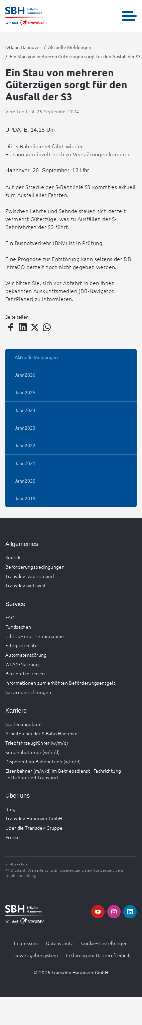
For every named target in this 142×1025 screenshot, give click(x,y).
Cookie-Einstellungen (104, 943)
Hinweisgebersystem (35, 955)
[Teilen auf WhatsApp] (46, 327)
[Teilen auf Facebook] (10, 327)
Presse (12, 837)
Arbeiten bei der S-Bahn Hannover (42, 733)
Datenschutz (59, 943)
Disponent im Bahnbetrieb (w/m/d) (43, 761)
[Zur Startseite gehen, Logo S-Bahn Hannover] (24, 16)
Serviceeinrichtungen (28, 692)
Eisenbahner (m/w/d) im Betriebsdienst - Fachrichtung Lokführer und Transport (63, 774)
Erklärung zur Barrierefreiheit (98, 955)
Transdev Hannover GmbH (33, 818)
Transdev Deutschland (29, 576)
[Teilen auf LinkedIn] (22, 327)
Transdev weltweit (25, 585)
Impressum (26, 943)
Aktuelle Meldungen (69, 47)
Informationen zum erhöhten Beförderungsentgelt (60, 682)
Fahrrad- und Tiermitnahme (34, 636)
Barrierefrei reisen (25, 673)
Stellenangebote (23, 724)
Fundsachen (18, 626)
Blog (10, 809)
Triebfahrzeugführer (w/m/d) (36, 742)
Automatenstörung (26, 654)
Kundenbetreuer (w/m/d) (32, 752)
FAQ (10, 617)
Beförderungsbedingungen (34, 566)
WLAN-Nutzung (22, 664)
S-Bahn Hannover (23, 47)
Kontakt (13, 557)
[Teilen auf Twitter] (34, 327)
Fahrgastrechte (21, 645)
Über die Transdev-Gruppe (33, 827)
